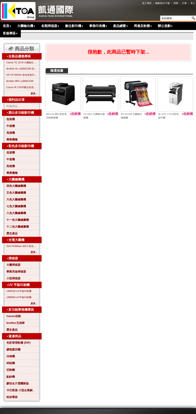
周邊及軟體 (143, 26)
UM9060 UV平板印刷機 (18, 297)
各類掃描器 (50, 26)
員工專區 (147, 3)
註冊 (184, 3)
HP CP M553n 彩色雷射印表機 (21, 75)
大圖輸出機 (26, 26)
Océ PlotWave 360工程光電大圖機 (21, 246)
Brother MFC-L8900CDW (19, 81)
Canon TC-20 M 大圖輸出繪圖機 (21, 62)
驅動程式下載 (162, 3)
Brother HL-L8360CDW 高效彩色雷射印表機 (21, 68)
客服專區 (10, 33)
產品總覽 (120, 26)
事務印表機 (98, 26)
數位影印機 (74, 26)
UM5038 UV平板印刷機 (18, 291)
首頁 (7, 26)
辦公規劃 (165, 26)
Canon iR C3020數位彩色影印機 (21, 87)
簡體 (175, 3)
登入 (192, 3)
